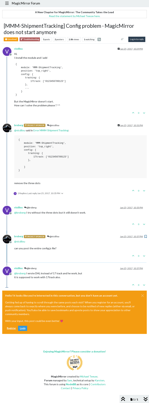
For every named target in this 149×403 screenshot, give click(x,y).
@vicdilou (53, 125)
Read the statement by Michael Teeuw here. (74, 16)
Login (22, 328)
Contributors (98, 384)
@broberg (30, 207)
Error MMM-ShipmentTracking (50, 130)
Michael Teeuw (88, 376)
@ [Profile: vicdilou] (19, 130)
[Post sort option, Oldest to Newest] (122, 39)
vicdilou (18, 48)
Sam (69, 380)
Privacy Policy (80, 388)
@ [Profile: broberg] (20, 212)
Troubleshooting (29, 39)
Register (11, 328)
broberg (18, 125)
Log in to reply (137, 39)
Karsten (99, 380)
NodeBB (71, 384)
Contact (66, 388)
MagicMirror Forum (26, 3)
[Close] (142, 296)
